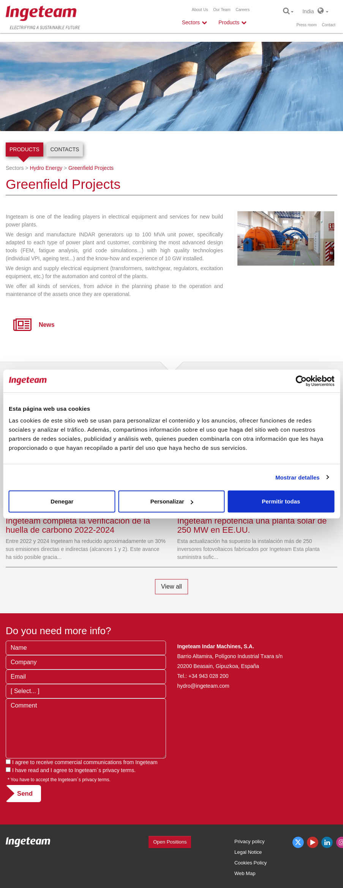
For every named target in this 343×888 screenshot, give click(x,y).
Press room (306, 25)
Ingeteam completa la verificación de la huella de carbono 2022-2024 (78, 525)
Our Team (221, 10)
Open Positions (170, 842)
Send (25, 793)
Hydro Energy (46, 168)
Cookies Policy (250, 863)
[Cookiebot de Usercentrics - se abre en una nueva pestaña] (301, 380)
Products (24, 149)
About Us (200, 10)
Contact (328, 25)
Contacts (64, 149)
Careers (243, 10)
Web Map (244, 873)
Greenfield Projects (91, 168)
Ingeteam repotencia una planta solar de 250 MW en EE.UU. (252, 525)
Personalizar (171, 501)
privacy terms (118, 770)
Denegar (62, 501)
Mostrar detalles (297, 477)
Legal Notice (248, 852)
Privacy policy (249, 841)
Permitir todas (281, 501)
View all (171, 586)
